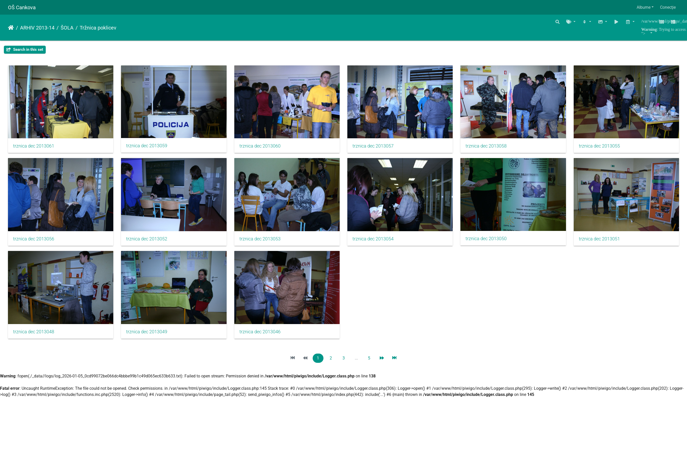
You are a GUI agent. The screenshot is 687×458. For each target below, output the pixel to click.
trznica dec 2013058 (489, 146)
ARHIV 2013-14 (37, 28)
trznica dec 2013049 (375, 333)
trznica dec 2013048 (261, 333)
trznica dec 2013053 (375, 240)
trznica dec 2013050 (33, 333)
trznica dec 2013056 (147, 240)
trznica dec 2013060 (261, 146)
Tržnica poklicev (98, 28)
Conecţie (668, 7)
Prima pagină (11, 28)
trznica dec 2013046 (489, 333)
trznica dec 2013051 (147, 333)
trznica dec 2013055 (33, 240)
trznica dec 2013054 (489, 240)
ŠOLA (67, 28)
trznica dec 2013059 (147, 146)
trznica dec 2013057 (375, 146)
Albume (644, 7)
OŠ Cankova (22, 7)
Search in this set (24, 49)
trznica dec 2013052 (261, 240)
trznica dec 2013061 (33, 146)
